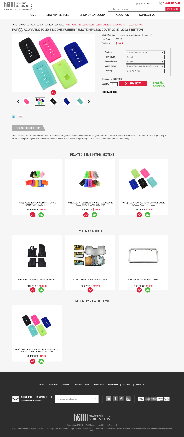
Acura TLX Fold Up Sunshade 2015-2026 (90, 279)
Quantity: (109, 70)
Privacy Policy (82, 385)
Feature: (108, 52)
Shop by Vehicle (57, 14)
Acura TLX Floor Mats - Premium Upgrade (37, 279)
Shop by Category (93, 14)
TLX (45, 25)
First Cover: (110, 57)
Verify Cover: (110, 66)
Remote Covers (56, 25)
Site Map (127, 385)
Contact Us (147, 14)
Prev (18, 101)
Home (32, 14)
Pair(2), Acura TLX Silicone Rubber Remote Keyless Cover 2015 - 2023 (36, 204)
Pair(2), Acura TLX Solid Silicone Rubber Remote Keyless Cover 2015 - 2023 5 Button (37, 350)
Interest (66, 385)
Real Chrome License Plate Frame (143, 279)
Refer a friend (109, 92)
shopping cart (171, 3)
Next (89, 101)
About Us (122, 14)
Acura (39, 25)
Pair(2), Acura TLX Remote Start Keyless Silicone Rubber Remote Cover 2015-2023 (90, 204)
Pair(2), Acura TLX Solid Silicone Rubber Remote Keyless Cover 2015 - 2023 (143, 204)
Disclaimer (99, 385)
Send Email (113, 385)
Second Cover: (111, 61)
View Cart (140, 385)
